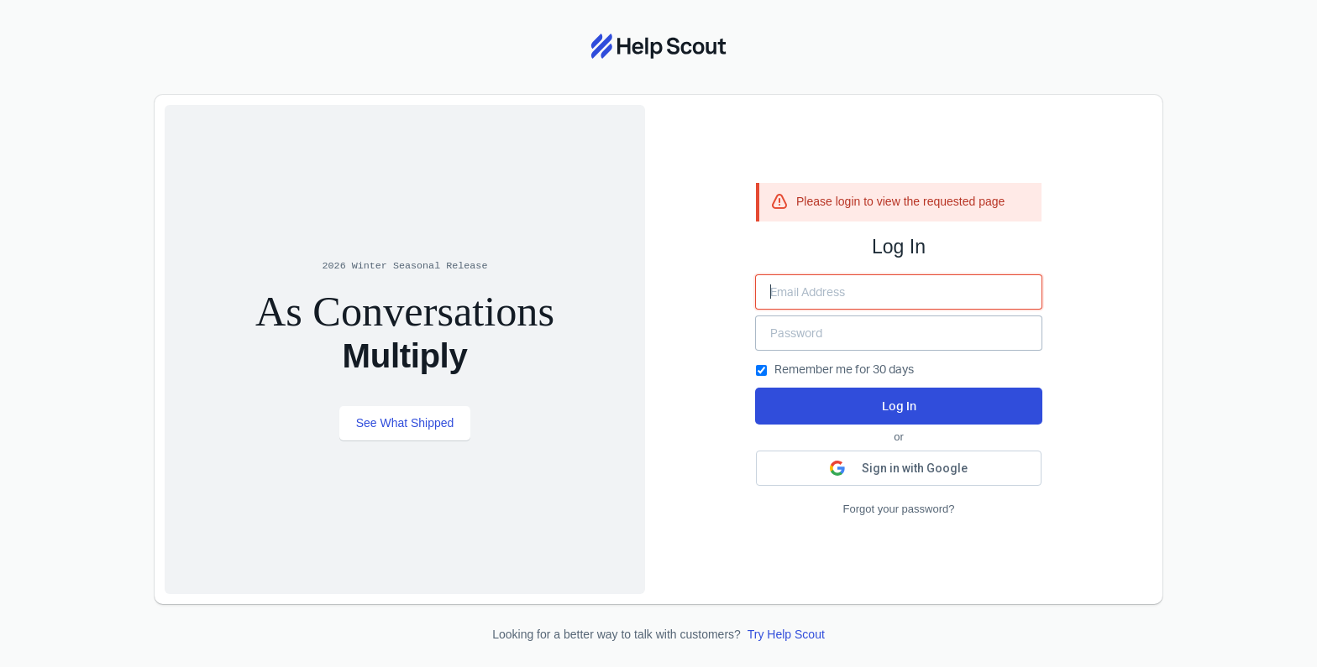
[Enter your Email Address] (899, 292)
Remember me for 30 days (835, 369)
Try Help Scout (786, 634)
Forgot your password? (899, 509)
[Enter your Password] (899, 333)
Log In (899, 406)
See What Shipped (405, 423)
